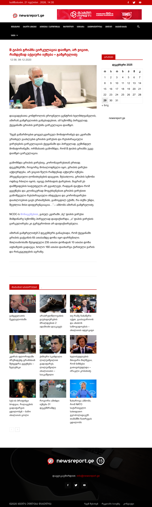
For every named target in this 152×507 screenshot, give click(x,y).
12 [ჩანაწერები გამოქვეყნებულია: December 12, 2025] (128, 83)
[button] (138, 26)
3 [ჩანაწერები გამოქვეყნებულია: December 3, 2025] (117, 77)
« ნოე (105, 105)
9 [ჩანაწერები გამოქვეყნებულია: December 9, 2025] (111, 83)
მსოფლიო (68, 27)
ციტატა (80, 27)
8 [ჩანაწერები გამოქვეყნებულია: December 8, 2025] (105, 83)
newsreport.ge (117, 118)
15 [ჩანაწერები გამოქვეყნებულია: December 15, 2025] (104, 89)
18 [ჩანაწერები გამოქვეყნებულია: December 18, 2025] (122, 89)
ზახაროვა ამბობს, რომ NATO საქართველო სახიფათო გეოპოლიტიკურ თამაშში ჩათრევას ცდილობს (81, 411)
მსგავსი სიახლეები (24, 287)
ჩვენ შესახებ (91, 503)
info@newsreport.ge (88, 476)
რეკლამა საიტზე (111, 503)
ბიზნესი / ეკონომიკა (50, 27)
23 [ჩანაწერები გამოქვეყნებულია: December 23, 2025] (110, 94)
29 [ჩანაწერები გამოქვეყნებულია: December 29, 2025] (104, 100)
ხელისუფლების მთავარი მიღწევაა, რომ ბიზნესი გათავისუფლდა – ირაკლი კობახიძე (81, 363)
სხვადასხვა (121, 27)
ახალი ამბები (29, 27)
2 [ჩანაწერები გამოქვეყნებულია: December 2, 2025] (111, 77)
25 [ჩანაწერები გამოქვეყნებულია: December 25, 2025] (122, 94)
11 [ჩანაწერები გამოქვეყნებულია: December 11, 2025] (123, 83)
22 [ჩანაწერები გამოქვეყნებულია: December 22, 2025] (104, 94)
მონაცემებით (29, 214)
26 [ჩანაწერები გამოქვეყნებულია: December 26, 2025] (128, 94)
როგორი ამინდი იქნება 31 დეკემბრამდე (49, 404)
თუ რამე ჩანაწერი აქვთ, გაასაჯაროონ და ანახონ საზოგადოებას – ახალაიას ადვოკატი (82, 323)
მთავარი (15, 27)
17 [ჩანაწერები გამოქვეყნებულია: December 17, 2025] (116, 89)
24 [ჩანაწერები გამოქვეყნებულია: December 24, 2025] (116, 94)
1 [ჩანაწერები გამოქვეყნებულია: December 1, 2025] (105, 77)
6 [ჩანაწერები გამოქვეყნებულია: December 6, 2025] (134, 77)
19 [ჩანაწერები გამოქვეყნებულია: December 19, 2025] (128, 89)
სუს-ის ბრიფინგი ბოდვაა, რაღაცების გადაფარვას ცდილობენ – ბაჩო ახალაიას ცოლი (21, 408)
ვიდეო (108, 27)
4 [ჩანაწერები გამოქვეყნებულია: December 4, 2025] (123, 77)
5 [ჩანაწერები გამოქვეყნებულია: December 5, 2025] (128, 77)
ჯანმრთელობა (94, 27)
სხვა (14, 35)
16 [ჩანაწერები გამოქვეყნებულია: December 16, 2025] (110, 89)
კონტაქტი (128, 503)
